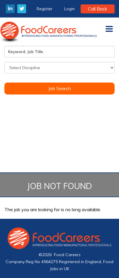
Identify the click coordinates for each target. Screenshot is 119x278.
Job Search (59, 88)
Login (69, 8)
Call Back (97, 9)
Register (44, 8)
